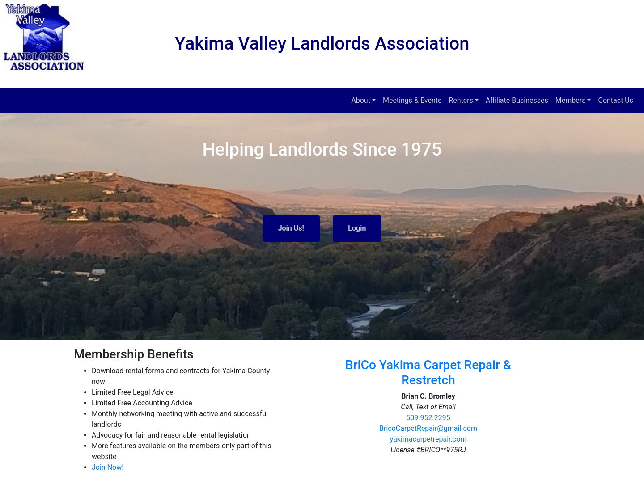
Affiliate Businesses (517, 100)
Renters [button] (461, 100)
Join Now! (107, 467)
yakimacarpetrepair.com (428, 439)
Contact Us (615, 100)
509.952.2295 (428, 417)
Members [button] (570, 100)
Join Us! (291, 228)
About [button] (360, 100)
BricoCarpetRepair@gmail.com (428, 428)
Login (357, 228)
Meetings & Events (412, 100)
